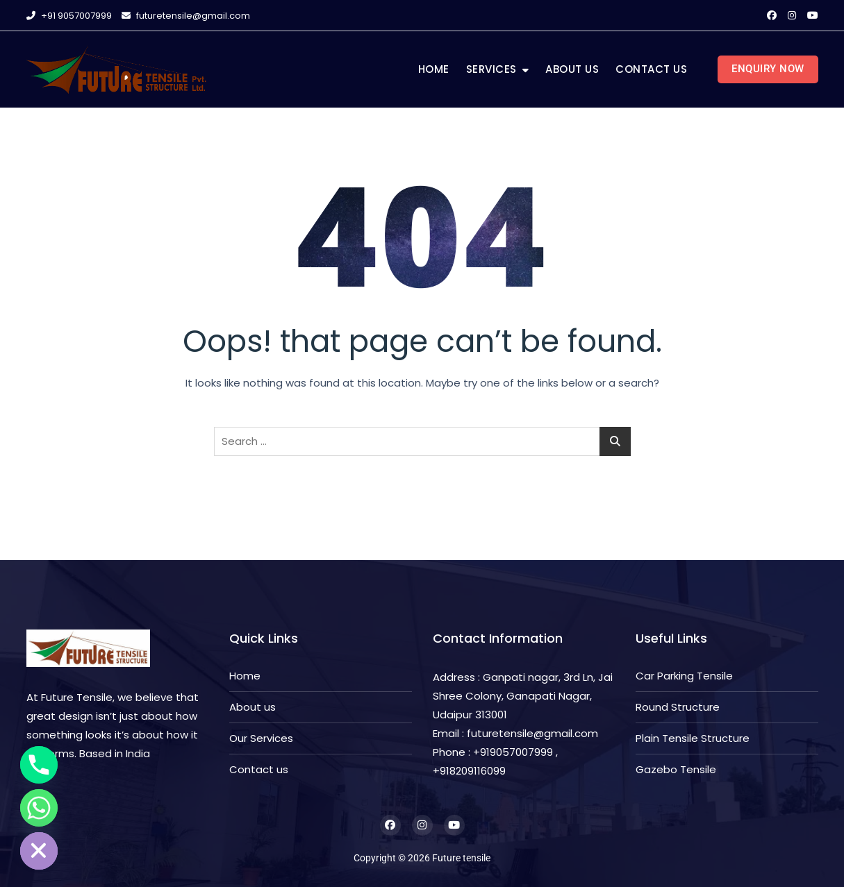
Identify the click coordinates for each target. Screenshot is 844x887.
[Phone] (39, 765)
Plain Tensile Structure (693, 738)
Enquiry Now (767, 68)
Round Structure (678, 707)
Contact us (651, 69)
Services (491, 69)
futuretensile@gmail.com (186, 15)
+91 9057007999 (69, 15)
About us (572, 69)
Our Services (261, 738)
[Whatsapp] (39, 808)
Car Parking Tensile (684, 675)
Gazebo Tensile (676, 769)
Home (433, 69)
